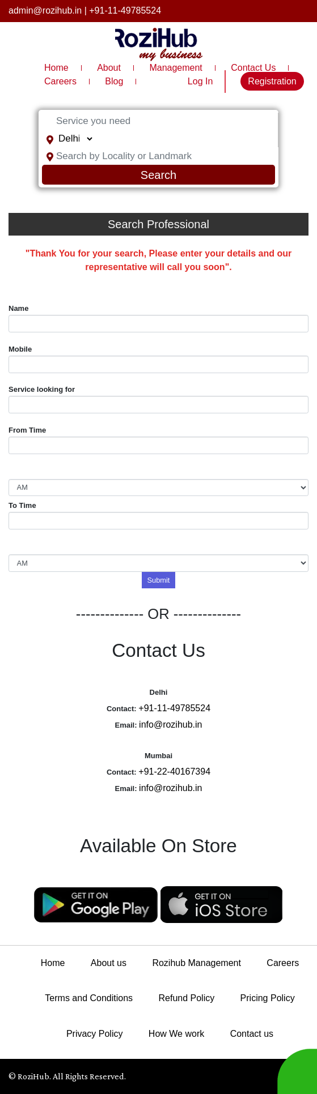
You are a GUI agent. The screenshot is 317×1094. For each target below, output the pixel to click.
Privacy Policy (94, 1034)
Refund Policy (187, 998)
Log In (200, 81)
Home (56, 67)
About (109, 67)
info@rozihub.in (170, 724)
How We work (176, 1034)
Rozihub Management (196, 963)
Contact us (251, 1034)
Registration (272, 81)
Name (18, 308)
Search (158, 175)
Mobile (20, 349)
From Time (27, 430)
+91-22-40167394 (174, 771)
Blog (114, 81)
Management (175, 67)
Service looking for (42, 389)
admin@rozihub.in (45, 10)
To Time (22, 505)
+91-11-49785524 (125, 10)
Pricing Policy (267, 998)
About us (108, 963)
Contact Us (253, 67)
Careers (60, 81)
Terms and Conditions (89, 998)
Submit (158, 580)
